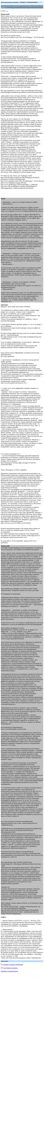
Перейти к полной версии (9, 971)
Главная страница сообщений (13, 964)
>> (7, 11)
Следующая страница (10, 968)
